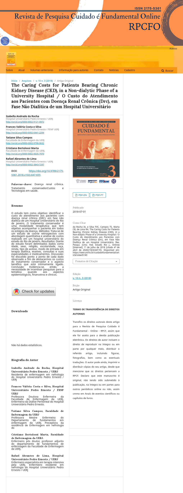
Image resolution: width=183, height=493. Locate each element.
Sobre (9, 70)
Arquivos (26, 80)
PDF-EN (82, 195)
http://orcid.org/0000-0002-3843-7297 (25, 164)
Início (14, 80)
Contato (98, 70)
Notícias (114, 70)
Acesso (173, 48)
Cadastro (129, 70)
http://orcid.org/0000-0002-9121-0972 (25, 121)
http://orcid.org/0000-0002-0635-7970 (25, 153)
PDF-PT (99, 195)
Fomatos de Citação (86, 261)
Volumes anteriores (41, 70)
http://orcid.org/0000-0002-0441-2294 (25, 132)
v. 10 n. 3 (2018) (44, 80)
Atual (22, 70)
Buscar (169, 70)
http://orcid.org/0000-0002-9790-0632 (25, 143)
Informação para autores (73, 70)
